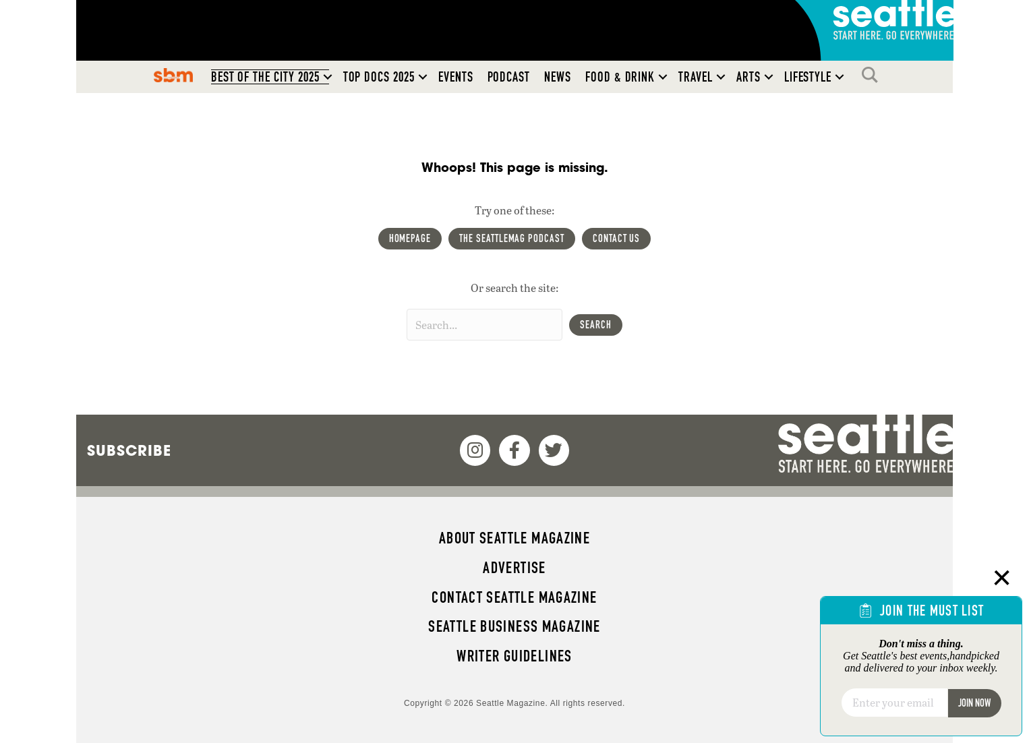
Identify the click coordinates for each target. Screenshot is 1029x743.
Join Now (974, 702)
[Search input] (484, 324)
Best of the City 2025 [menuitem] (265, 77)
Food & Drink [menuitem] (620, 77)
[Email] (894, 702)
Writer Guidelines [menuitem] (514, 656)
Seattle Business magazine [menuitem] (514, 626)
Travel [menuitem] (695, 77)
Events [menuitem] (455, 77)
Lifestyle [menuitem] (808, 77)
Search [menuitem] (873, 75)
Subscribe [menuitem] (129, 450)
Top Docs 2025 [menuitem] (379, 77)
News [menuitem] (557, 77)
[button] (328, 77)
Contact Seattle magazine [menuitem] (514, 597)
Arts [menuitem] (748, 77)
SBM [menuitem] (173, 75)
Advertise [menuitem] (514, 567)
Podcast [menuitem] (509, 77)
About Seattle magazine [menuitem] (514, 538)
